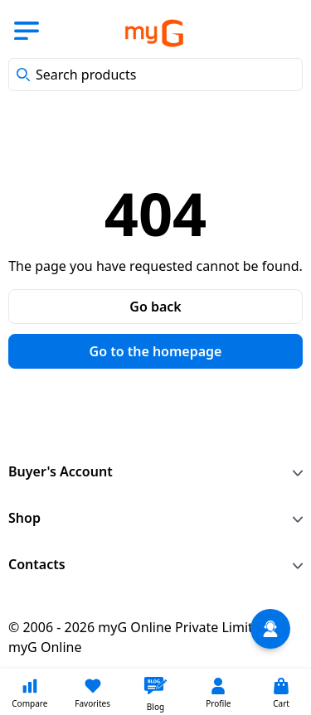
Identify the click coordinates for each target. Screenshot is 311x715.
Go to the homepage (156, 351)
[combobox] (155, 74)
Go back (155, 306)
